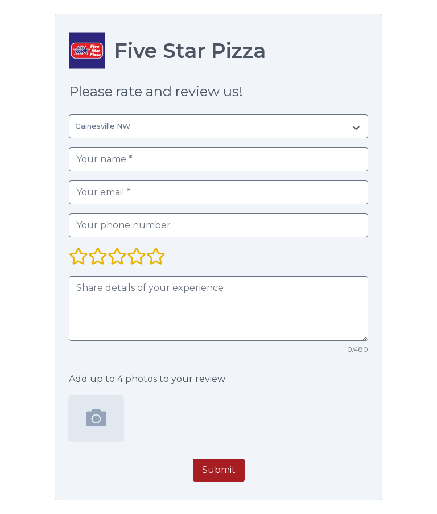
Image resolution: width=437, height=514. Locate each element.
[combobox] (77, 126)
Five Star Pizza (190, 50)
